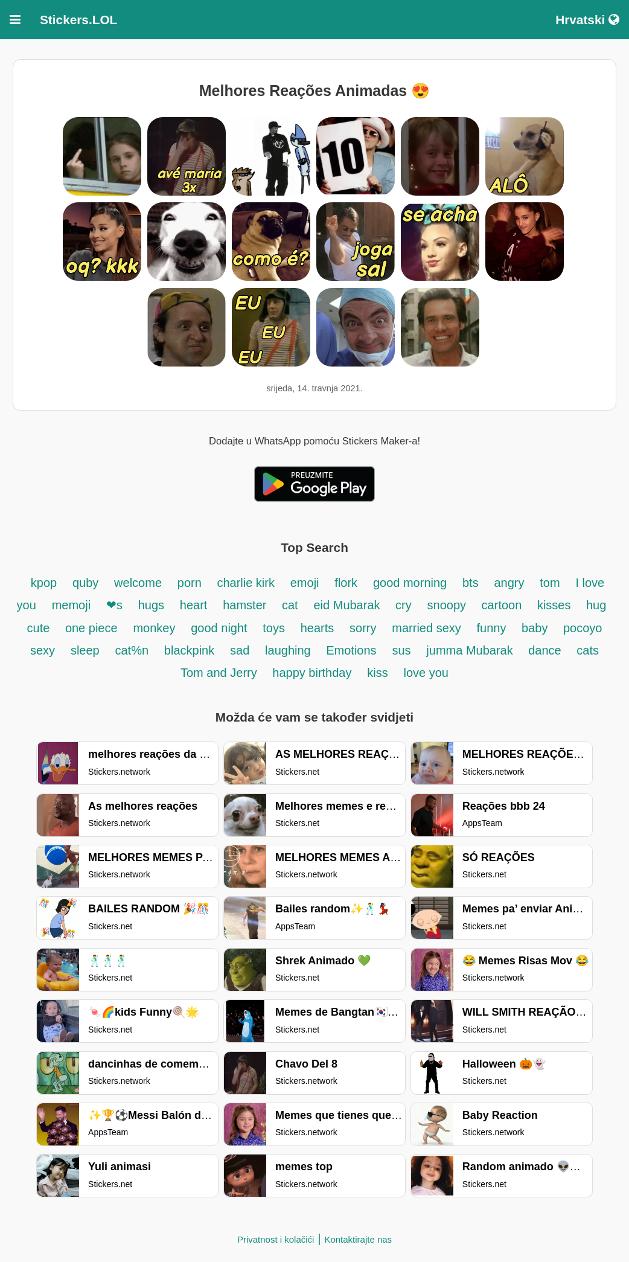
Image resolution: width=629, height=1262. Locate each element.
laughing (289, 650)
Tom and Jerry (220, 672)
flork (345, 582)
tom (550, 582)
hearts (317, 628)
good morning (410, 582)
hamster (246, 605)
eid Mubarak (348, 605)
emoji (304, 582)
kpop (44, 582)
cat (290, 605)
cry (403, 605)
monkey (154, 628)
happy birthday (311, 672)
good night (221, 628)
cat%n (131, 650)
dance (546, 650)
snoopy (448, 605)
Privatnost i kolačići (275, 1239)
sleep (85, 650)
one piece (91, 628)
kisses (555, 605)
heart (194, 605)
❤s (114, 605)
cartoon (503, 605)
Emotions (351, 650)
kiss (377, 672)
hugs (151, 605)
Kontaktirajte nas (358, 1239)
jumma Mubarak (471, 650)
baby (536, 628)
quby (85, 582)
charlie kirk (246, 582)
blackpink (189, 650)
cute (40, 628)
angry (509, 582)
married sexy (426, 628)
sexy (42, 650)
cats (587, 650)
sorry (363, 628)
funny (493, 628)
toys (274, 628)
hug (596, 605)
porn (191, 582)
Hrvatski (587, 20)
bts (470, 582)
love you (426, 672)
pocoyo (582, 628)
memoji (71, 605)
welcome (138, 582)
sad (239, 650)
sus (401, 650)
